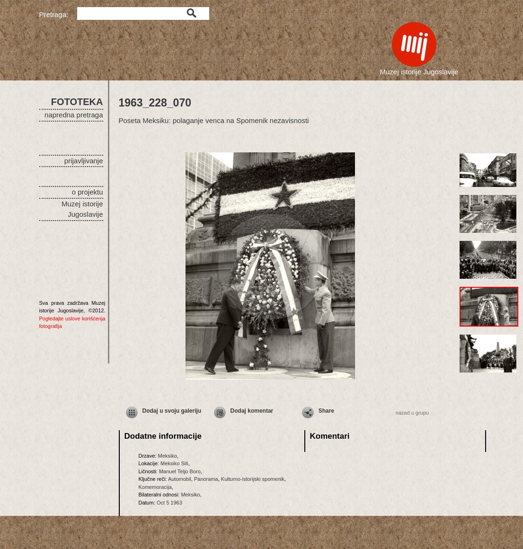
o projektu (87, 192)
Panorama (206, 479)
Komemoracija (155, 487)
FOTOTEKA (77, 102)
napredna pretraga (73, 115)
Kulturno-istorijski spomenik (252, 479)
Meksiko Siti (174, 463)
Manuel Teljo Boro (180, 471)
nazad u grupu (412, 413)
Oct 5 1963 (169, 502)
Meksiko (167, 456)
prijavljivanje (83, 161)
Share (326, 410)
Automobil (179, 479)
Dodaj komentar (252, 410)
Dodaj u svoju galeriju (172, 410)
